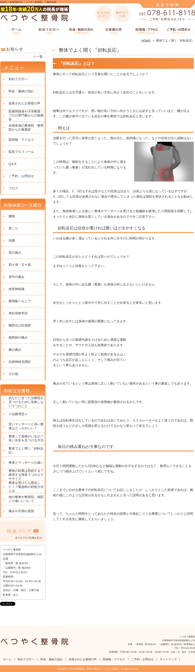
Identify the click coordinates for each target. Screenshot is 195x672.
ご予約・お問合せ (178, 31)
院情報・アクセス (146, 31)
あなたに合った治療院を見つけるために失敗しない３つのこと (26, 402)
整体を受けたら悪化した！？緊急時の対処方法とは (26, 486)
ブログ (13, 188)
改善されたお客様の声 (114, 31)
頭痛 (12, 240)
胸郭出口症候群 (20, 325)
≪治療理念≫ (18, 414)
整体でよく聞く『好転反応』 (26, 450)
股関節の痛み (18, 337)
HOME (146, 40)
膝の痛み (15, 349)
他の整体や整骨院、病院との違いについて (26, 499)
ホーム (16, 31)
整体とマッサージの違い (26, 462)
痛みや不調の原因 (21, 511)
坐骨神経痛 (16, 289)
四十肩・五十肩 (20, 264)
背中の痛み (16, 277)
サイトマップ (168, 659)
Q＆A (12, 164)
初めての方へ (49, 31)
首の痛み (15, 252)
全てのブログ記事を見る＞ (29, 537)
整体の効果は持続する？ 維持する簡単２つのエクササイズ (26, 474)
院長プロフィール (21, 151)
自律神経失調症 (20, 361)
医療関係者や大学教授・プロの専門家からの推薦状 (26, 115)
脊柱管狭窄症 (18, 313)
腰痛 (12, 216)
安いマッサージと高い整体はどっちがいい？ (26, 426)
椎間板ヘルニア (20, 301)
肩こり (13, 228)
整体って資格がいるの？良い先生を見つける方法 (26, 438)
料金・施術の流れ (81, 31)
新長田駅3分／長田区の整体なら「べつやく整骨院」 (97, 669)
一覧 (39, 56)
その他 (13, 374)
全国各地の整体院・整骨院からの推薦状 (26, 127)
